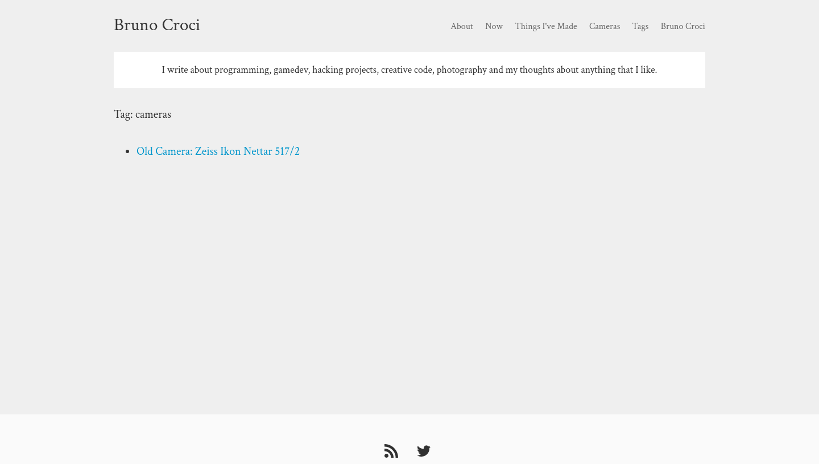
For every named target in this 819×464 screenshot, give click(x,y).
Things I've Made (546, 26)
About (461, 26)
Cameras (604, 26)
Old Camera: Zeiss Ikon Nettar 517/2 (218, 151)
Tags (640, 26)
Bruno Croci (157, 25)
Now (494, 26)
